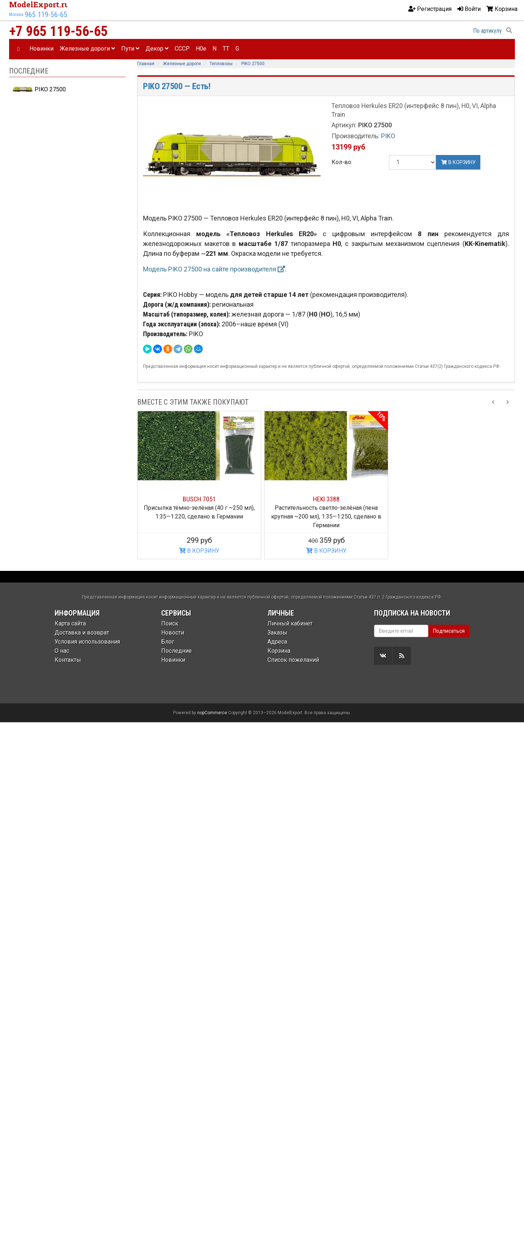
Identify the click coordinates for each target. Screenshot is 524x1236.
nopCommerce (212, 712)
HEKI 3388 (326, 499)
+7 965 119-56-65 (58, 31)
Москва (16, 14)
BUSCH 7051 (199, 499)
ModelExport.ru (39, 4)
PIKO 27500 (39, 89)
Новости (172, 632)
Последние (176, 650)
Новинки (41, 48)
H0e (201, 48)
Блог (167, 641)
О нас (62, 650)
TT (226, 48)
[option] (199, 485)
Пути (130, 48)
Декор (157, 48)
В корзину (458, 162)
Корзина (278, 650)
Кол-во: (342, 162)
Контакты (68, 659)
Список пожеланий (293, 659)
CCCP (182, 48)
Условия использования (87, 641)
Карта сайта (70, 623)
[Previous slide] (493, 402)
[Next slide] (507, 402)
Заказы (277, 632)
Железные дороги (87, 48)
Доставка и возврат (82, 632)
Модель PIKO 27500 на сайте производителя (214, 269)
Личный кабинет (290, 623)
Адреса (277, 641)
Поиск (169, 623)
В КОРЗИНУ (199, 550)
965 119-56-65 (46, 14)
